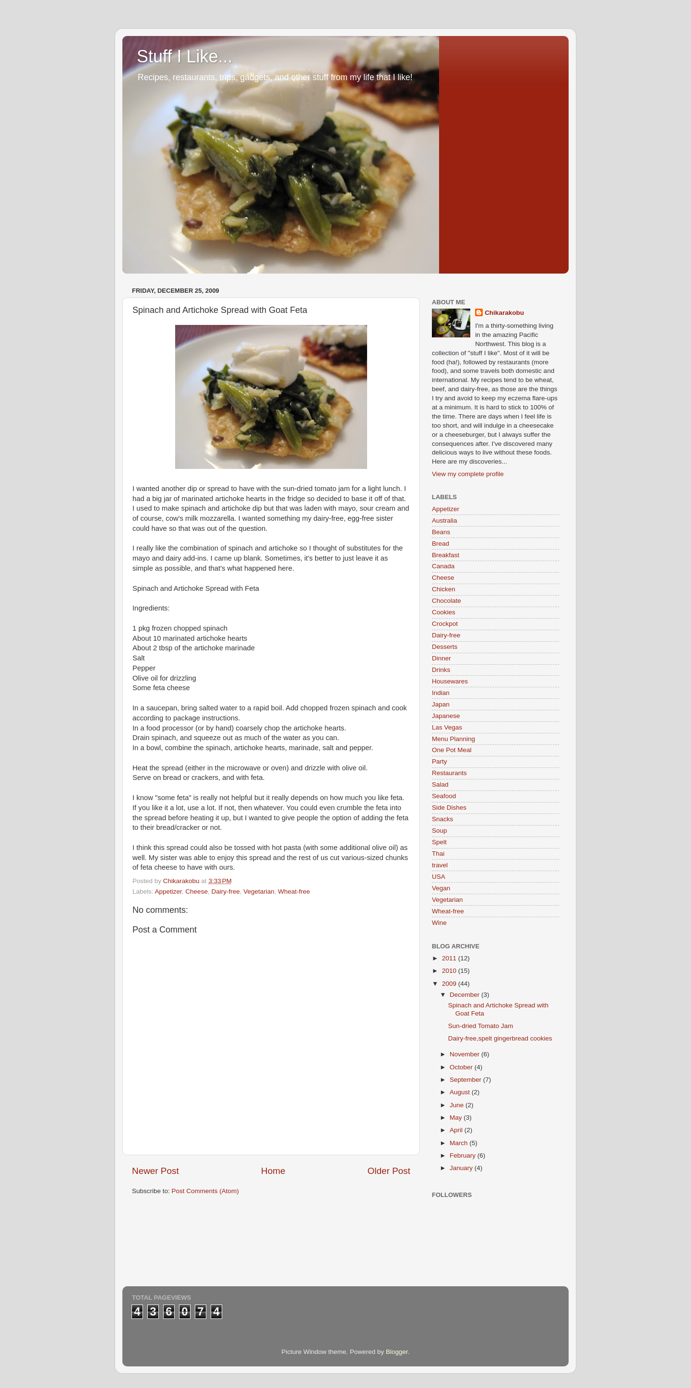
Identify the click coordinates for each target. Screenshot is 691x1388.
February (463, 1155)
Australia (444, 520)
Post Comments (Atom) (205, 1191)
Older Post (389, 1171)
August (461, 1092)
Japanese (446, 715)
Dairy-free (225, 891)
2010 (450, 970)
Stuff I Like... (184, 56)
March (459, 1143)
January (462, 1168)
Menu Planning (453, 738)
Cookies (443, 612)
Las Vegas (447, 727)
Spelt (439, 842)
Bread (440, 543)
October (462, 1067)
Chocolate (446, 600)
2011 (450, 958)
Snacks (442, 819)
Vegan (441, 888)
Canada (443, 566)
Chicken (443, 589)
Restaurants (449, 773)
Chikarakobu (504, 312)
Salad (440, 784)
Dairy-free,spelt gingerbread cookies (500, 1038)
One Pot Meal (452, 750)
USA (438, 876)
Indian (441, 692)
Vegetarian (258, 891)
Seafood (444, 796)
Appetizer (168, 891)
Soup (439, 830)
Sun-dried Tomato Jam (480, 1025)
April (457, 1130)
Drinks (441, 669)
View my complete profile (468, 474)
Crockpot (445, 623)
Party (439, 761)
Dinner (441, 658)
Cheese (196, 891)
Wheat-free (294, 891)
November (465, 1054)
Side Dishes (449, 807)
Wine (439, 922)
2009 (450, 983)
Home (273, 1171)
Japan (441, 704)
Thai (438, 853)
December (465, 994)
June (457, 1105)
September (466, 1079)
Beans (441, 532)
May (457, 1117)
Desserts (444, 646)
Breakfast (445, 555)
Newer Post (155, 1171)
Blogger (397, 1351)
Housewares (450, 681)
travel (440, 865)
